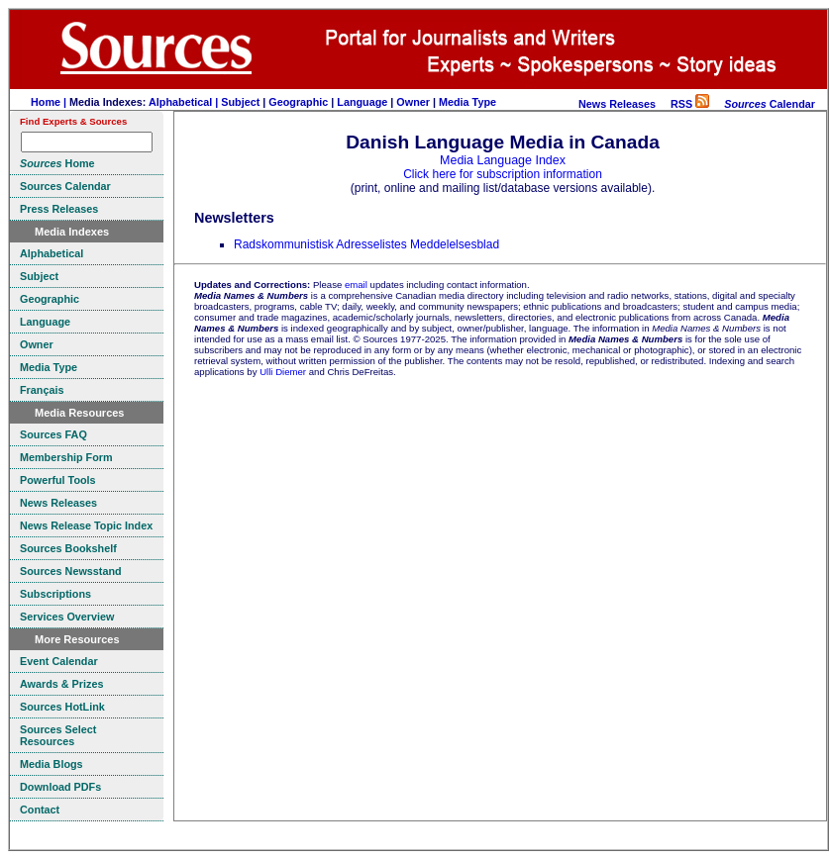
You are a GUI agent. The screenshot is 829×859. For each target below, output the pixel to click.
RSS (690, 104)
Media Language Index (503, 160)
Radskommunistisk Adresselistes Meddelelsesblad (366, 244)
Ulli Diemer (282, 371)
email (356, 284)
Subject (240, 102)
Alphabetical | (185, 102)
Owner (413, 102)
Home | (50, 102)
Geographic (298, 102)
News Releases (617, 104)
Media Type (467, 102)
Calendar (769, 104)
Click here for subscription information (502, 174)
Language (362, 102)
